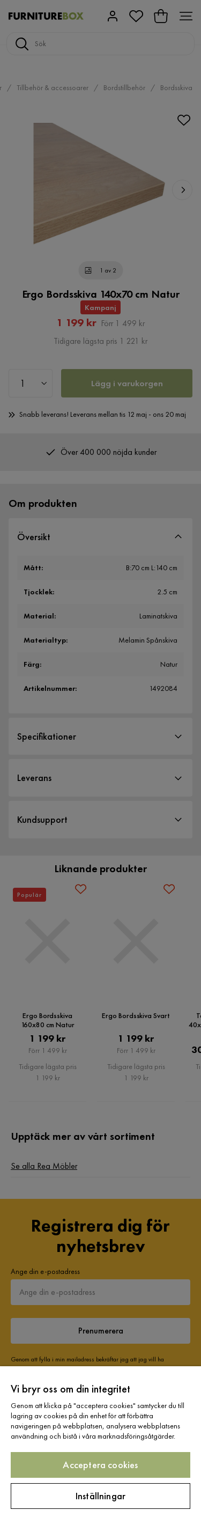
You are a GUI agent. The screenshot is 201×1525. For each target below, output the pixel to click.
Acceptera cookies (100, 1464)
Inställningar (100, 1496)
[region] (100, 1445)
